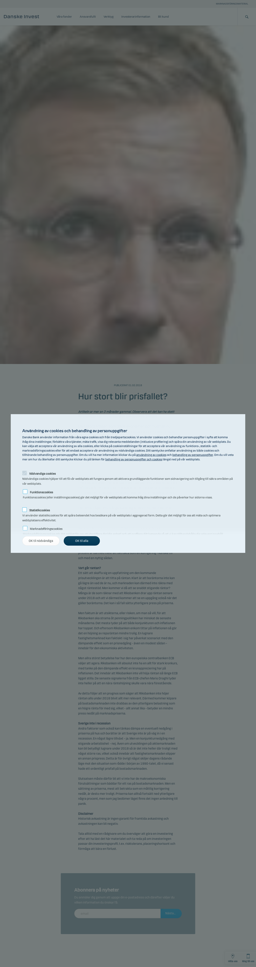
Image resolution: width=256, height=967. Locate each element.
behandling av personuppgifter (192, 455)
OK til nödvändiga (41, 541)
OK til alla (81, 541)
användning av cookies (151, 455)
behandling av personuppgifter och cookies (133, 459)
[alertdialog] (128, 483)
